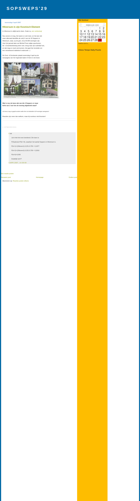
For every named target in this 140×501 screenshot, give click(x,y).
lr (9, 133)
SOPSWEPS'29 (27, 8)
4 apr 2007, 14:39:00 (18, 163)
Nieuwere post (6, 177)
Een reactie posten (7, 173)
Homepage (39, 177)
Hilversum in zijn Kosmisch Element (21, 27)
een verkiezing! (37, 31)
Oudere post (73, 177)
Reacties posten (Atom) (21, 181)
